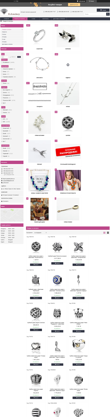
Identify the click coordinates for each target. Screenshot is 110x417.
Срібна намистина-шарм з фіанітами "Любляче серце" (57, 298)
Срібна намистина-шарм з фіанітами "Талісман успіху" (36, 232)
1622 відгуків (82, 1)
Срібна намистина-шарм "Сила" (99, 298)
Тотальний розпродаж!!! (39, 135)
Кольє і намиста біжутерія (67, 135)
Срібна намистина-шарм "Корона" (36, 298)
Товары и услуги (19, 18)
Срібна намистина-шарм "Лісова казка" (78, 298)
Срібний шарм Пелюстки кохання (57, 198)
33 (104, 382)
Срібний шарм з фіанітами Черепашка (99, 199)
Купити (36, 207)
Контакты (45, 18)
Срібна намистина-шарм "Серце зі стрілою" (100, 265)
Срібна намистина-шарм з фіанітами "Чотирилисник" (78, 199)
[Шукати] (108, 14)
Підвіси (39, 77)
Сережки (68, 48)
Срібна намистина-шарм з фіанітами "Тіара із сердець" (78, 265)
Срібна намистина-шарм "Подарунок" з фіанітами (99, 232)
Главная (6, 18)
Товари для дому (39, 164)
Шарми (68, 106)
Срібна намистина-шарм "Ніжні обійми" (36, 265)
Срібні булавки (39, 106)
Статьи (4, 34)
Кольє (96, 77)
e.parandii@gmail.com (8, 180)
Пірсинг (96, 106)
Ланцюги (68, 77)
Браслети (96, 48)
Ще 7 (4, 141)
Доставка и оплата (59, 18)
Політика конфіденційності (69, 415)
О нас (33, 18)
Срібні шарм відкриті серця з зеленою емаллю (36, 366)
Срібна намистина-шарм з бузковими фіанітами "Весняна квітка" (99, 333)
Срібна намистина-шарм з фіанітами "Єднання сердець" (57, 232)
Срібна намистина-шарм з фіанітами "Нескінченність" (35, 199)
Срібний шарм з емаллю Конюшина (99, 366)
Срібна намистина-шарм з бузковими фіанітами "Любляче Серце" (36, 333)
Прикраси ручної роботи (96, 135)
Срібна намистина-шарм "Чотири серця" (57, 265)
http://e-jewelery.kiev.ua (8, 178)
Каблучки (39, 48)
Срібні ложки (68, 164)
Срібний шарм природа (57, 331)
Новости (4, 32)
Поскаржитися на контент (56, 415)
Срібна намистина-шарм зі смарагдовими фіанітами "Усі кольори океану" (78, 367)
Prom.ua (63, 413)
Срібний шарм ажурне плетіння (78, 231)
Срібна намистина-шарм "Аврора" (78, 332)
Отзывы (4, 37)
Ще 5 (4, 103)
